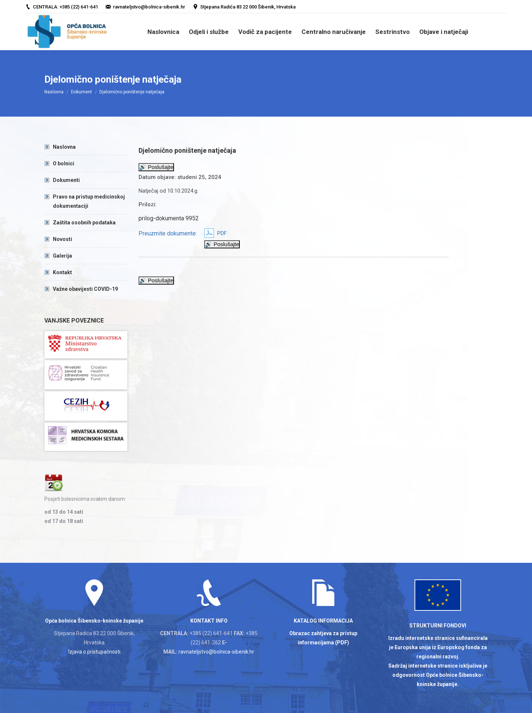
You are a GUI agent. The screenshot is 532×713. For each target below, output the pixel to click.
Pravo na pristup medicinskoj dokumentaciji (89, 201)
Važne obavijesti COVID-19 (85, 289)
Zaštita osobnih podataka (84, 222)
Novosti (62, 239)
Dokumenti (66, 180)
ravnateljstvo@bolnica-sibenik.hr (216, 652)
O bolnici (63, 163)
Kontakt (62, 272)
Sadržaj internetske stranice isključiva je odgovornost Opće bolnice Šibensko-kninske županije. (437, 675)
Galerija (62, 256)
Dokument (81, 91)
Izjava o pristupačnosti (94, 652)
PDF (222, 233)
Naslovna (54, 91)
